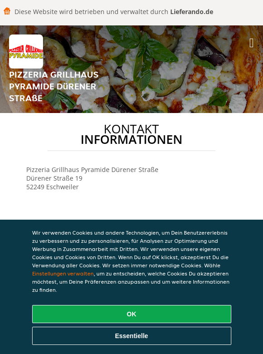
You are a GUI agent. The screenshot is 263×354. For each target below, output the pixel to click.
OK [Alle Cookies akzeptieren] (131, 314)
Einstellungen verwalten (63, 273)
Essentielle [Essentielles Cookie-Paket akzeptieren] (131, 335)
